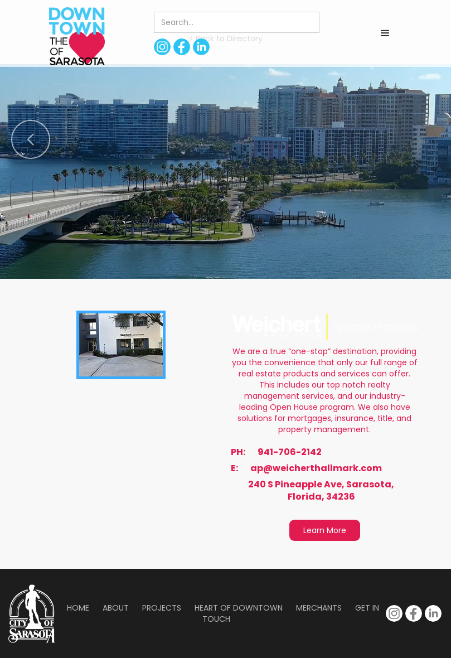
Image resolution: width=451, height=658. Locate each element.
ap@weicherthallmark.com (316, 468)
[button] (385, 33)
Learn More (324, 530)
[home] (77, 36)
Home (78, 607)
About (116, 607)
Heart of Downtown (239, 607)
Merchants (319, 607)
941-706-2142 (290, 452)
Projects (161, 607)
